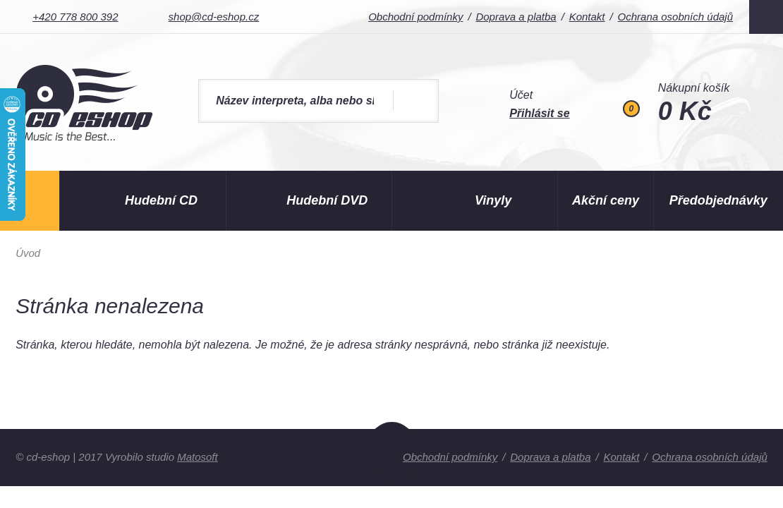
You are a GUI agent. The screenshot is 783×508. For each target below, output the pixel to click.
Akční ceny (605, 200)
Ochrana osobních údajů (675, 17)
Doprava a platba (515, 17)
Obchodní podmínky (415, 17)
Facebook (766, 17)
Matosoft (197, 457)
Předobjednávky (718, 200)
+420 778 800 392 (75, 17)
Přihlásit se (539, 113)
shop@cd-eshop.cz (214, 17)
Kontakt (587, 17)
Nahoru (392, 453)
